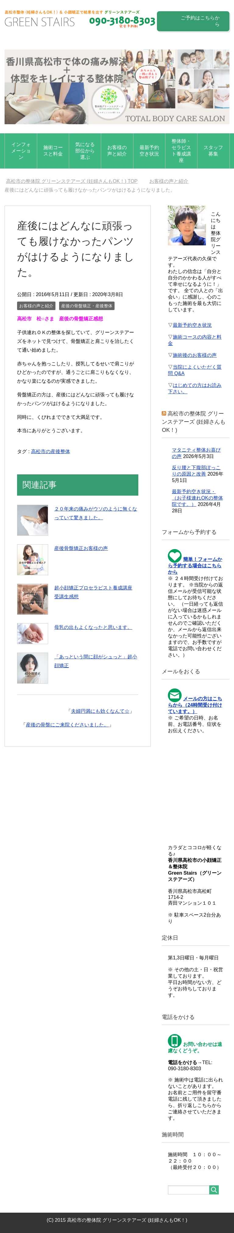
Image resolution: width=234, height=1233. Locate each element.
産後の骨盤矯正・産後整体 (86, 305)
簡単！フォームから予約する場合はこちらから (195, 566)
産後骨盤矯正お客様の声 (81, 548)
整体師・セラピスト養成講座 (181, 150)
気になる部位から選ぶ (85, 151)
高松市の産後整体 (50, 451)
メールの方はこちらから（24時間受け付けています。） (195, 705)
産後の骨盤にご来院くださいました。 (67, 724)
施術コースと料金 (53, 150)
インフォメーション (21, 151)
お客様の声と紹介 (117, 150)
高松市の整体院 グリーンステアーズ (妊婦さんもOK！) (193, 422)
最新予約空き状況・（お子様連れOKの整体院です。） (197, 498)
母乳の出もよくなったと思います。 (93, 627)
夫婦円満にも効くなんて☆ (100, 711)
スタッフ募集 (213, 150)
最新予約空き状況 (149, 150)
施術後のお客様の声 (195, 355)
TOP (72, 181)
